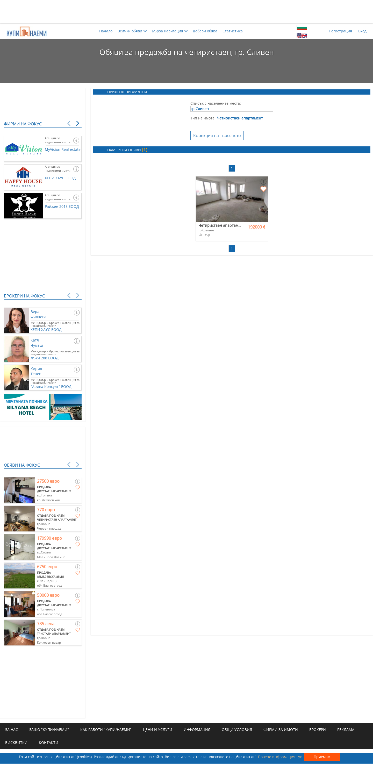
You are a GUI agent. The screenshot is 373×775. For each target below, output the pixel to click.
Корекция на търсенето (217, 135)
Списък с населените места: (215, 103)
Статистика (233, 31)
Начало (105, 31)
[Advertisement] (186, 11)
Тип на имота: (203, 118)
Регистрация (340, 31)
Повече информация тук (280, 756)
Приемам (322, 756)
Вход (362, 31)
